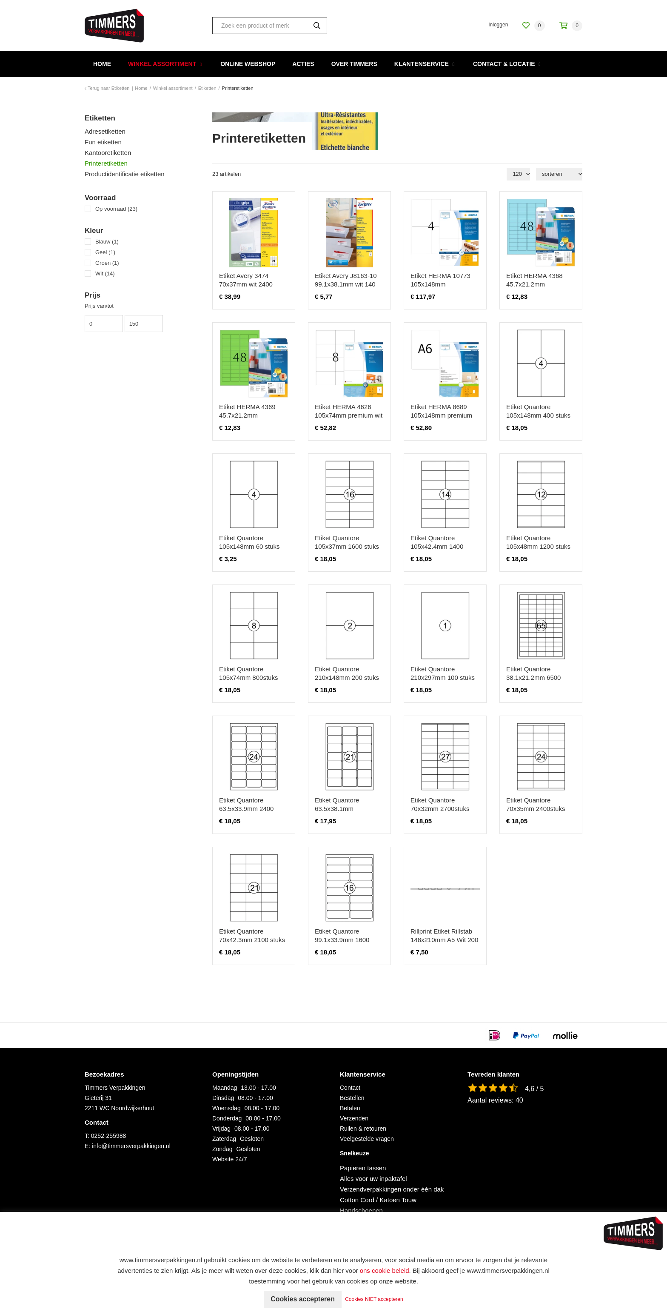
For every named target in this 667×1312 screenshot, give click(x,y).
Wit (105, 273)
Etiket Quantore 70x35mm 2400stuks (535, 804)
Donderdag (227, 1118)
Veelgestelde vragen (367, 1138)
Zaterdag (224, 1138)
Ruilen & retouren (363, 1128)
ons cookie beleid (384, 1270)
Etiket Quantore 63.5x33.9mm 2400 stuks (246, 808)
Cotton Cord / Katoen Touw (378, 1199)
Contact (350, 1087)
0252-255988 (108, 1135)
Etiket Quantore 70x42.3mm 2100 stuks (252, 935)
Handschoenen (361, 1210)
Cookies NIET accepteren (374, 1299)
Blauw (107, 241)
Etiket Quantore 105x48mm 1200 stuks (538, 542)
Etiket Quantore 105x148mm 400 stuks (538, 411)
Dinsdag (223, 1097)
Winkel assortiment (162, 63)
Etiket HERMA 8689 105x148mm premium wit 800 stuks (441, 415)
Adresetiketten (105, 131)
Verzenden (354, 1118)
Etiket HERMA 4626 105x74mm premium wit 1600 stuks (348, 415)
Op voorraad (116, 209)
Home (102, 63)
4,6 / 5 (534, 1088)
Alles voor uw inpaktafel (373, 1178)
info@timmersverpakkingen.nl (131, 1146)
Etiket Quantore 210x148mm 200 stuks (347, 673)
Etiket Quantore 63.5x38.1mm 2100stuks (337, 808)
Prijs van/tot (99, 306)
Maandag (224, 1087)
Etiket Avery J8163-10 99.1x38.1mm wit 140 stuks (346, 284)
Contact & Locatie (504, 63)
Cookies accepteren (303, 1299)
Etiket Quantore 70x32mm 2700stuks (439, 804)
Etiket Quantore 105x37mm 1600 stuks (347, 542)
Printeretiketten (106, 163)
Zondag (222, 1149)
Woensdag (226, 1108)
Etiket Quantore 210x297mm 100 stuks (442, 673)
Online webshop (247, 63)
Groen (107, 263)
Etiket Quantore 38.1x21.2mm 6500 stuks (533, 677)
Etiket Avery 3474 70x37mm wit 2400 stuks (246, 284)
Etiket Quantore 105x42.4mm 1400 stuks (436, 546)
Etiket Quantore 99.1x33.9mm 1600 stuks (342, 940)
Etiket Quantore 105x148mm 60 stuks (249, 542)
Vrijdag (221, 1128)
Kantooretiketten (108, 152)
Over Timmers (354, 63)
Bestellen (352, 1097)
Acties (303, 63)
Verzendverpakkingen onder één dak (392, 1189)
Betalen (350, 1108)
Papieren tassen (363, 1168)
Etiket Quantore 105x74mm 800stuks (248, 673)
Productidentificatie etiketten (125, 174)
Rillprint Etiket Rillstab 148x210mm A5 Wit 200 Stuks (444, 940)
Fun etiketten (103, 142)
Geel (105, 252)
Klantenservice (421, 63)
